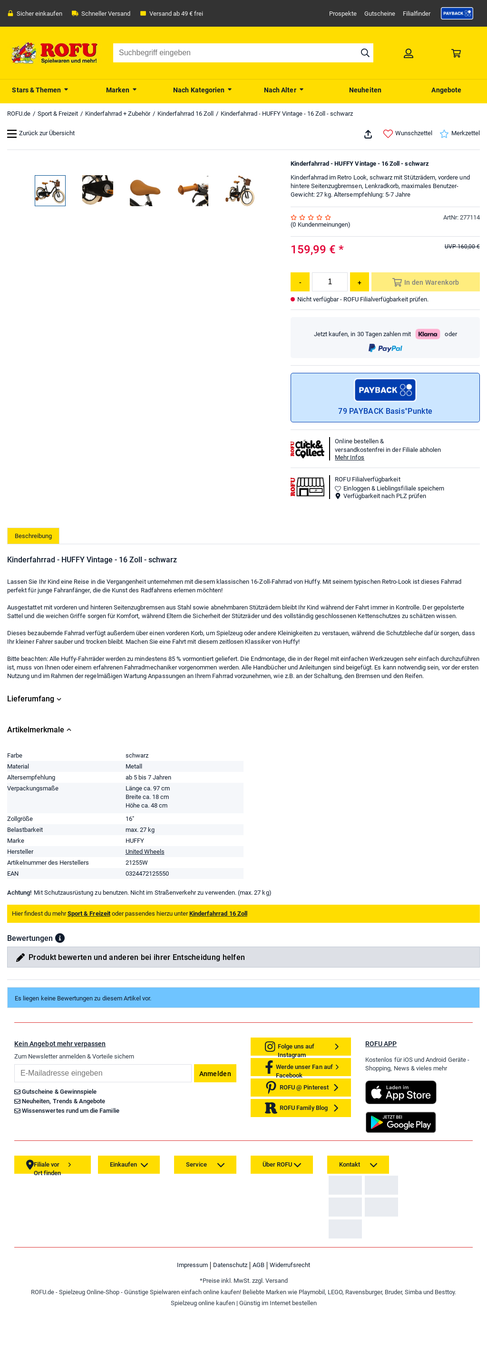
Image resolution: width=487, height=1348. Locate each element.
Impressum (192, 1310)
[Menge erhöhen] (359, 281)
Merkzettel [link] (459, 134)
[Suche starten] (365, 52)
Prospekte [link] (343, 13)
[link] (457, 13)
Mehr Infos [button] (349, 457)
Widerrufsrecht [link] (290, 1310)
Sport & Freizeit (58, 113)
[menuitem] (40, 89)
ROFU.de (18, 113)
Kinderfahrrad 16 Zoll (185, 113)
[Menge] (330, 281)
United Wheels (145, 851)
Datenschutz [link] (230, 1310)
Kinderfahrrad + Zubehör (117, 113)
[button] (60, 938)
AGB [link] (258, 1310)
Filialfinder (416, 13)
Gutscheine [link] (379, 13)
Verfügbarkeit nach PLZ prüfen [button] (380, 496)
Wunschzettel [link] (407, 134)
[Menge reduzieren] (300, 281)
